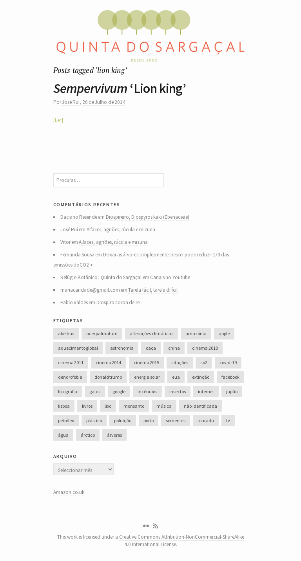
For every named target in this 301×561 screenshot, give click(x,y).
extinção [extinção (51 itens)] (200, 377)
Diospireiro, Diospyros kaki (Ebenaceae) (147, 217)
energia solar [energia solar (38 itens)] (147, 377)
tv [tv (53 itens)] (228, 420)
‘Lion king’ (119, 88)
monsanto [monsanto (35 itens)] (133, 406)
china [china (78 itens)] (174, 348)
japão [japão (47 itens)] (232, 391)
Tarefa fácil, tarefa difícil (153, 290)
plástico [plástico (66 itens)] (94, 420)
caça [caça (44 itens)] (151, 348)
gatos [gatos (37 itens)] (94, 391)
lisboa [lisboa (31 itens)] (64, 406)
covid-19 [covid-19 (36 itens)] (228, 362)
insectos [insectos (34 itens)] (177, 391)
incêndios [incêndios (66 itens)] (147, 391)
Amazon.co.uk (68, 492)
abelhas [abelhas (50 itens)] (66, 333)
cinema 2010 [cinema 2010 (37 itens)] (205, 348)
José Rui (71, 102)
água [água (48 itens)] (63, 435)
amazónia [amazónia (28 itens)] (196, 333)
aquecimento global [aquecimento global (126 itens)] (78, 348)
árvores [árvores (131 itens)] (114, 435)
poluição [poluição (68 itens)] (122, 420)
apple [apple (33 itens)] (224, 333)
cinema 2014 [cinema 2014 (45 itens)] (108, 362)
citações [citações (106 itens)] (179, 362)
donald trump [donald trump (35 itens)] (108, 377)
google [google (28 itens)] (118, 391)
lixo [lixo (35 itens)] (108, 406)
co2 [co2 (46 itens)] (203, 362)
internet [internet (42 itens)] (206, 391)
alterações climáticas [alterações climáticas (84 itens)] (151, 333)
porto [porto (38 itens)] (148, 420)
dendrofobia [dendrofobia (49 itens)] (70, 377)
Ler (58, 120)
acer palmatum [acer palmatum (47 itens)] (102, 333)
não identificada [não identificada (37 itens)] (200, 406)
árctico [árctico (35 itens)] (88, 435)
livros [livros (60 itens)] (87, 406)
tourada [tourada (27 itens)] (206, 420)
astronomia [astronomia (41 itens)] (122, 348)
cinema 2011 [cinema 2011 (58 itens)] (70, 362)
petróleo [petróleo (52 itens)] (66, 420)
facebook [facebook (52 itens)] (230, 377)
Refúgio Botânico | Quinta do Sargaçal (101, 277)
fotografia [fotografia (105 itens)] (67, 391)
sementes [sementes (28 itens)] (175, 420)
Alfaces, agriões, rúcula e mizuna (121, 229)
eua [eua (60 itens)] (176, 377)
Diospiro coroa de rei (118, 302)
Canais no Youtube (170, 277)
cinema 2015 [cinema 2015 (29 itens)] (146, 362)
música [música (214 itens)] (164, 406)
